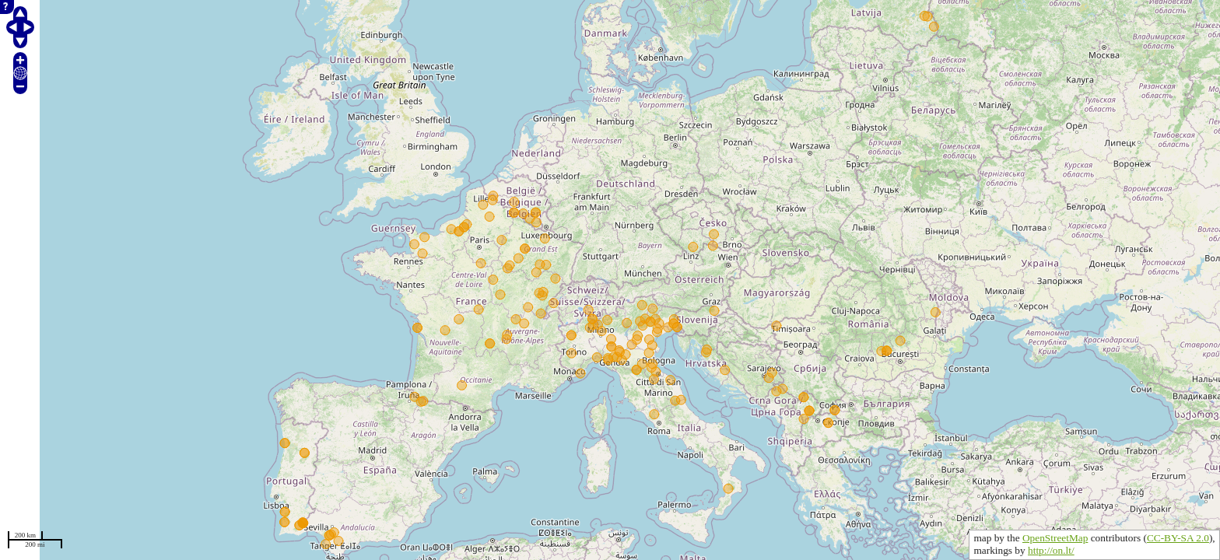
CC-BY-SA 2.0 (1178, 538)
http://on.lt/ (1051, 550)
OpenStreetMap (1055, 538)
